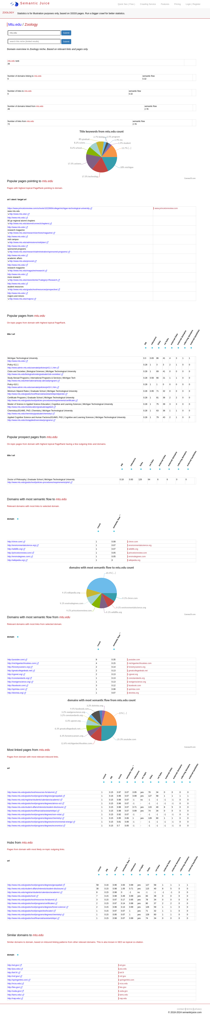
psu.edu (123, 969)
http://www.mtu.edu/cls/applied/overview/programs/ (31, 420)
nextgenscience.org (137, 682)
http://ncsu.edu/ (16, 983)
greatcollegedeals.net (138, 670)
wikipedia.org (134, 560)
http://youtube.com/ (17, 659)
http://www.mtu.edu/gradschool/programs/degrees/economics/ (36, 826)
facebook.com (134, 685)
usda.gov (124, 991)
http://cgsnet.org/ (16, 674)
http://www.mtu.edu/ (19, 214)
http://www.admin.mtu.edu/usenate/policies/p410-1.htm (33, 387)
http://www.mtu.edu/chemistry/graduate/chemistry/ (31, 414)
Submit (66, 33)
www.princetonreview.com (166, 208)
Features (165, 4)
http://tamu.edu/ (16, 995)
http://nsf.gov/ (15, 976)
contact (181, 1009)
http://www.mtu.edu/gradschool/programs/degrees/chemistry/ (36, 818)
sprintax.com (134, 689)
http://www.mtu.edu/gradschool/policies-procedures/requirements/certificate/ (43, 400)
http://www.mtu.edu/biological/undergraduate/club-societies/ (35, 374)
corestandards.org (136, 678)
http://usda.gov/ (16, 991)
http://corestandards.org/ (20, 678)
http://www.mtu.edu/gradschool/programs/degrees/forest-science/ (38, 907)
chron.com (133, 541)
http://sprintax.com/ (17, 689)
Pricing (177, 4)
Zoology (31, 24)
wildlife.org (133, 549)
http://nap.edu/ (15, 998)
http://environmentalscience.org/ (23, 545)
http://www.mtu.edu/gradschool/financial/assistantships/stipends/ (37, 394)
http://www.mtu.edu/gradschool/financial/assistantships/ (33, 811)
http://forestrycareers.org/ (20, 667)
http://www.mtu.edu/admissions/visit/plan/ (28, 242)
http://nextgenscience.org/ (20, 682)
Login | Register (193, 4)
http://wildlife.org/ (16, 549)
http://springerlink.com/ (19, 980)
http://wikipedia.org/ (17, 560)
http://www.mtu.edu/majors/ (22, 299)
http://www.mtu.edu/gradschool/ (23, 896)
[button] (146, 348)
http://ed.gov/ (15, 965)
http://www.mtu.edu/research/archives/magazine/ (32, 233)
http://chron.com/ (16, 541)
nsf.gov (123, 976)
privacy (198, 1009)
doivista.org (133, 693)
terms (189, 1009)
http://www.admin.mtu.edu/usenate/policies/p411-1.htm (33, 368)
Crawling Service (148, 4)
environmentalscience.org (140, 545)
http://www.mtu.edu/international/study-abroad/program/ (34, 381)
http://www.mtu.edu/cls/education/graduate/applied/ (32, 407)
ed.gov (123, 965)
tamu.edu (124, 995)
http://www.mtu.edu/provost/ (23, 261)
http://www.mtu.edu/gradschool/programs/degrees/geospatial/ (36, 796)
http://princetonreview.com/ (21, 553)
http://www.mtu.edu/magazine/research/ (28, 270)
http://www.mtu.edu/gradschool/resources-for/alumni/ (32, 792)
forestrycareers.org (136, 667)
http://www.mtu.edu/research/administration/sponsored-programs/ (39, 252)
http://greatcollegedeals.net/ (21, 670)
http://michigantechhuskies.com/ (23, 663)
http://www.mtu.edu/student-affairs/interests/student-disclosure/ (37, 807)
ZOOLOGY (8, 12)
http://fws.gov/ (15, 987)
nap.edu (123, 998)
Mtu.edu (15, 24)
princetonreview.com (138, 553)
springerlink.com (127, 980)
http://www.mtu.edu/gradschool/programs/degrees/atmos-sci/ (36, 803)
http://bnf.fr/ (14, 972)
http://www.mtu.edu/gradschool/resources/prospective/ (34, 289)
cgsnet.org (133, 674)
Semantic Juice (30, 3)
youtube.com (134, 659)
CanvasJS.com (189, 178)
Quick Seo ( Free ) (126, 4)
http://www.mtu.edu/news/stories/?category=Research (34, 280)
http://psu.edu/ (15, 969)
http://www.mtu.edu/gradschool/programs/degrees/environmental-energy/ (41, 822)
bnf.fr (122, 972)
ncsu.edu (124, 983)
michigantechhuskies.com (139, 663)
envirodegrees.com (137, 556)
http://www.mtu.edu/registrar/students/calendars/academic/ (35, 800)
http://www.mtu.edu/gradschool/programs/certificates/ (32, 903)
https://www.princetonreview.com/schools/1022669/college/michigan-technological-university (50, 208)
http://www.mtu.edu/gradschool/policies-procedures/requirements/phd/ (40, 482)
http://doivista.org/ (17, 693)
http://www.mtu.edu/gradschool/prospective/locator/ (32, 911)
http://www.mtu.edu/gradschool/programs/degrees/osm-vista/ (36, 814)
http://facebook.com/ (18, 685)
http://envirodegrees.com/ (20, 556)
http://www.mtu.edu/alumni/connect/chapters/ (30, 223)
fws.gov (123, 987)
